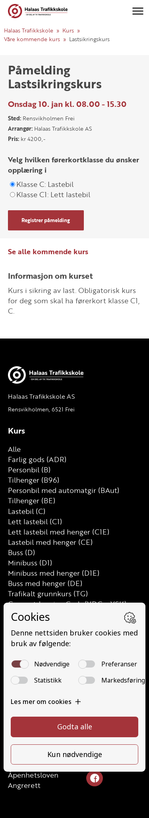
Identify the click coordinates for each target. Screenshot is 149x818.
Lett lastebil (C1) (35, 521)
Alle (14, 449)
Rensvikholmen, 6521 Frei (41, 409)
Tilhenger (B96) (33, 480)
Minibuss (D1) (30, 562)
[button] (138, 11)
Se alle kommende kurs (48, 251)
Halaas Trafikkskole (28, 30)
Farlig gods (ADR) (37, 459)
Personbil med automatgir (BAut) (63, 490)
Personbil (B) (29, 469)
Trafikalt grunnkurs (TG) (48, 593)
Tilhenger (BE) (31, 500)
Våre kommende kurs (32, 39)
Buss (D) (21, 552)
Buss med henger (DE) (45, 583)
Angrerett (24, 785)
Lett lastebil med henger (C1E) (58, 532)
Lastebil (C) (26, 511)
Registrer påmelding (45, 220)
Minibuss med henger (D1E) (53, 573)
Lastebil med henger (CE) (50, 542)
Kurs (68, 30)
